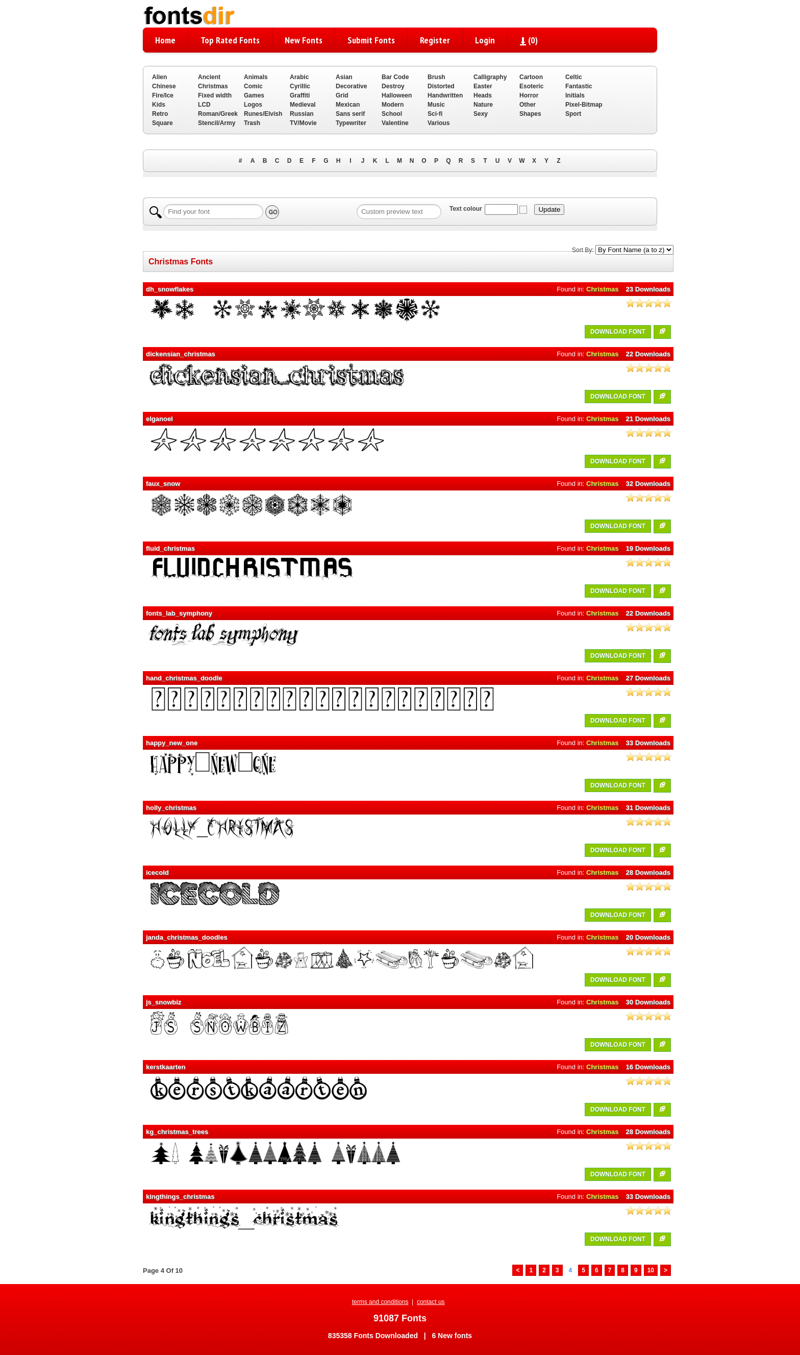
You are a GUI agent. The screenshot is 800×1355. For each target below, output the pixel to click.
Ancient (209, 77)
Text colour (465, 208)
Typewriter (351, 123)
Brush (436, 77)
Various (438, 123)
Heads (482, 95)
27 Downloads (648, 678)
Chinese (164, 86)
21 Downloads (648, 419)
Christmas (213, 86)
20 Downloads (648, 937)
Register (435, 40)
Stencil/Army (216, 123)
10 (650, 1270)
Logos (253, 104)
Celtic (573, 77)
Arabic (299, 77)
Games (254, 95)
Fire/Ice (162, 95)
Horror (528, 95)
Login (485, 40)
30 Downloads (648, 1002)
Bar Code (395, 77)
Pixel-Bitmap (584, 104)
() (529, 40)
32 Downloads (648, 483)
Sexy (480, 113)
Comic (253, 86)
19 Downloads (648, 548)
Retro (160, 113)
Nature (483, 104)
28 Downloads (648, 872)
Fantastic (578, 86)
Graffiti (300, 95)
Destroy (393, 86)
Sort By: (583, 250)
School (392, 113)
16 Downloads (648, 1067)
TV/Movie (303, 123)
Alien (159, 77)
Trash (252, 123)
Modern (393, 104)
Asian (344, 77)
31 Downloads (648, 807)
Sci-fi (435, 113)
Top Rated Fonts (230, 40)
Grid (342, 95)
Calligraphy (490, 77)
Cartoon (531, 77)
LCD (204, 104)
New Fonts (303, 40)
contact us (431, 1301)
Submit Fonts (371, 40)
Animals (256, 77)
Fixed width (215, 95)
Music (436, 104)
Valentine (395, 123)
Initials (575, 95)
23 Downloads (648, 289)
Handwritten (445, 95)
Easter (482, 86)
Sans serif (350, 113)
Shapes (530, 113)
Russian (302, 113)
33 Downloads (648, 743)
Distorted (441, 86)
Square (162, 123)
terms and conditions (380, 1301)
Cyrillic (300, 86)
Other (527, 104)
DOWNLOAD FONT (617, 331)
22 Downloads (648, 354)
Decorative (351, 86)
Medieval (303, 104)
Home (165, 40)
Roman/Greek (218, 113)
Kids (158, 104)
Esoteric (531, 86)
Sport (573, 113)
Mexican (348, 104)
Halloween (397, 95)
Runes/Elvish (263, 113)
